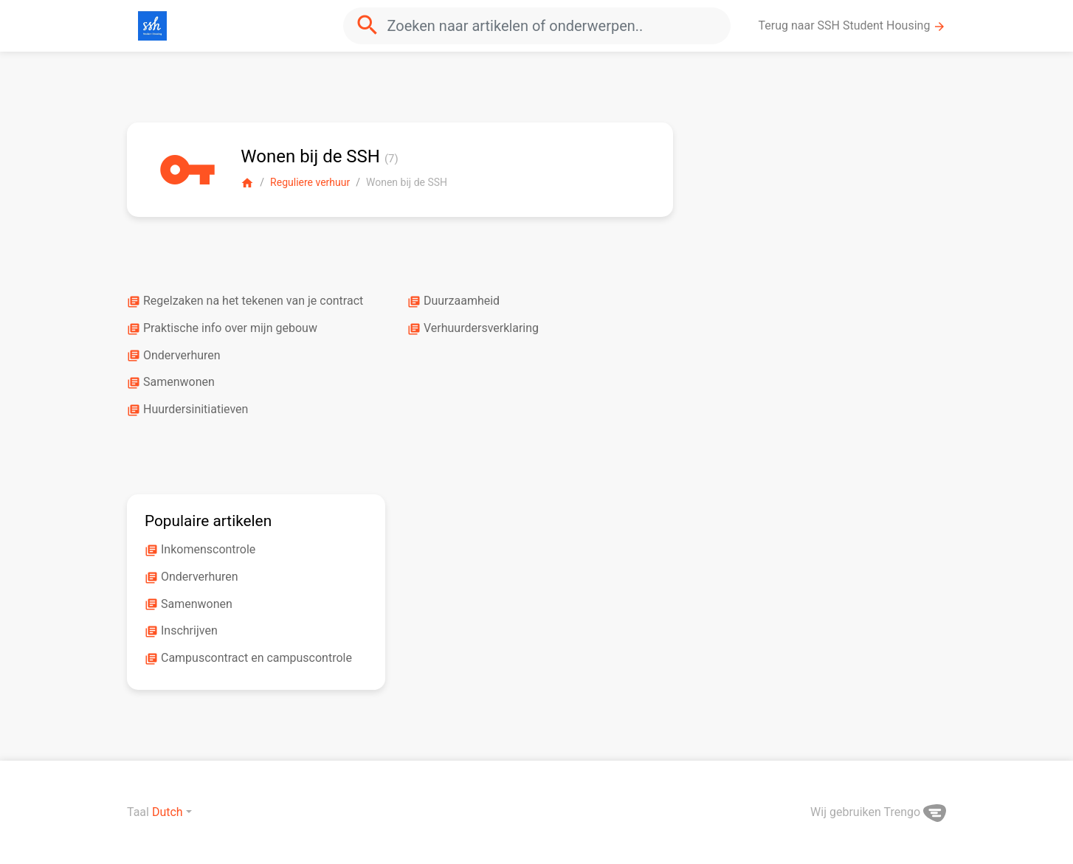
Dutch (167, 812)
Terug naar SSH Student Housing (853, 25)
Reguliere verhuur (310, 182)
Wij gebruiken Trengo (878, 812)
